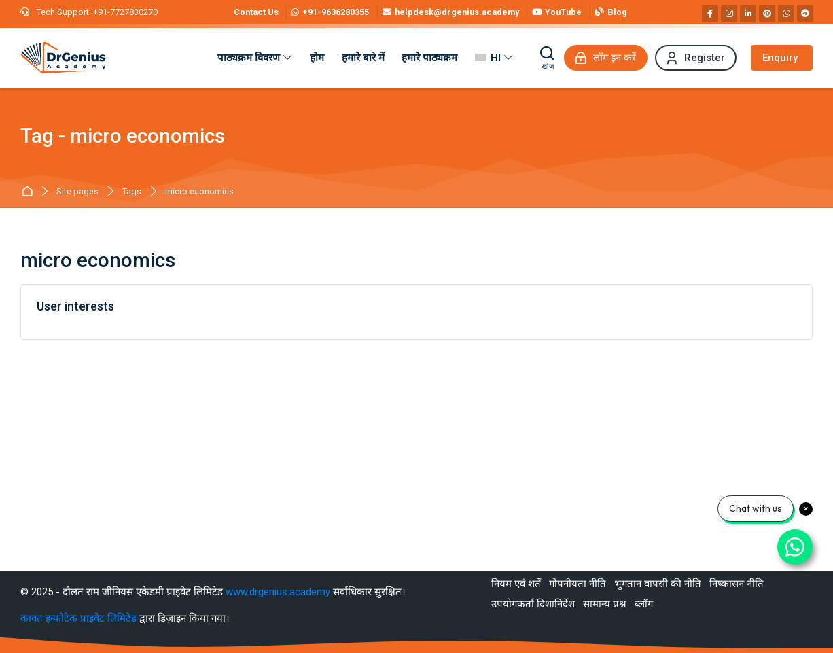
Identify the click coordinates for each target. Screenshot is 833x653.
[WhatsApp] (786, 13)
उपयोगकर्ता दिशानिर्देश (533, 604)
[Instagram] (729, 13)
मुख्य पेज (29, 192)
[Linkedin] (748, 13)
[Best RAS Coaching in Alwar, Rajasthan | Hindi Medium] (63, 57)
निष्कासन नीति (736, 584)
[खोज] (547, 58)
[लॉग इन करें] (606, 58)
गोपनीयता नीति (577, 584)
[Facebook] (710, 13)
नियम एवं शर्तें (516, 584)
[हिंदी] (493, 58)
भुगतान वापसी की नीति (657, 584)
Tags (131, 192)
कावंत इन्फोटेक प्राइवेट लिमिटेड (79, 618)
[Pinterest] (767, 13)
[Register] (696, 58)
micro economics (199, 192)
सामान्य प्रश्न (604, 604)
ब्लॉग (644, 604)
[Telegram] (805, 13)
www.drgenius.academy (278, 592)
